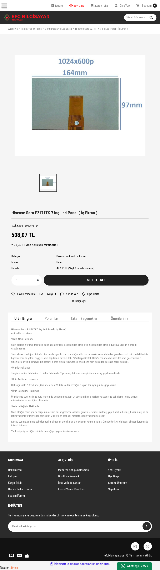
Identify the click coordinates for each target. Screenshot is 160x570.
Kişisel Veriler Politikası (71, 489)
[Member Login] (122, 5)
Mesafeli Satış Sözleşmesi (73, 470)
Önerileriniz (119, 318)
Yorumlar (51, 318)
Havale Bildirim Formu (20, 489)
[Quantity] (26, 280)
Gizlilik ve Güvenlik (68, 476)
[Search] (140, 17)
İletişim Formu (16, 495)
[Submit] (146, 526)
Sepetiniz (113, 489)
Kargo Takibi (15, 482)
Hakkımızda (15, 470)
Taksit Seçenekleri (84, 318)
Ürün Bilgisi (23, 318)
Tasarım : (9, 567)
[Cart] (146, 5)
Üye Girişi (113, 476)
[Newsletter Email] (80, 526)
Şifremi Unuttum (117, 482)
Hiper (59, 262)
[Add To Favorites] (23, 294)
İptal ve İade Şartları (69, 482)
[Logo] (26, 17)
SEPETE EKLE (96, 280)
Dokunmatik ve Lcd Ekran (71, 256)
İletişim (12, 476)
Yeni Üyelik (114, 470)
